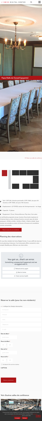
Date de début (5, 334)
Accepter (17, 418)
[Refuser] (38, 416)
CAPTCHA (4, 368)
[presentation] (13, 373)
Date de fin (4, 349)
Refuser (25, 418)
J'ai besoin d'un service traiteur (11, 364)
